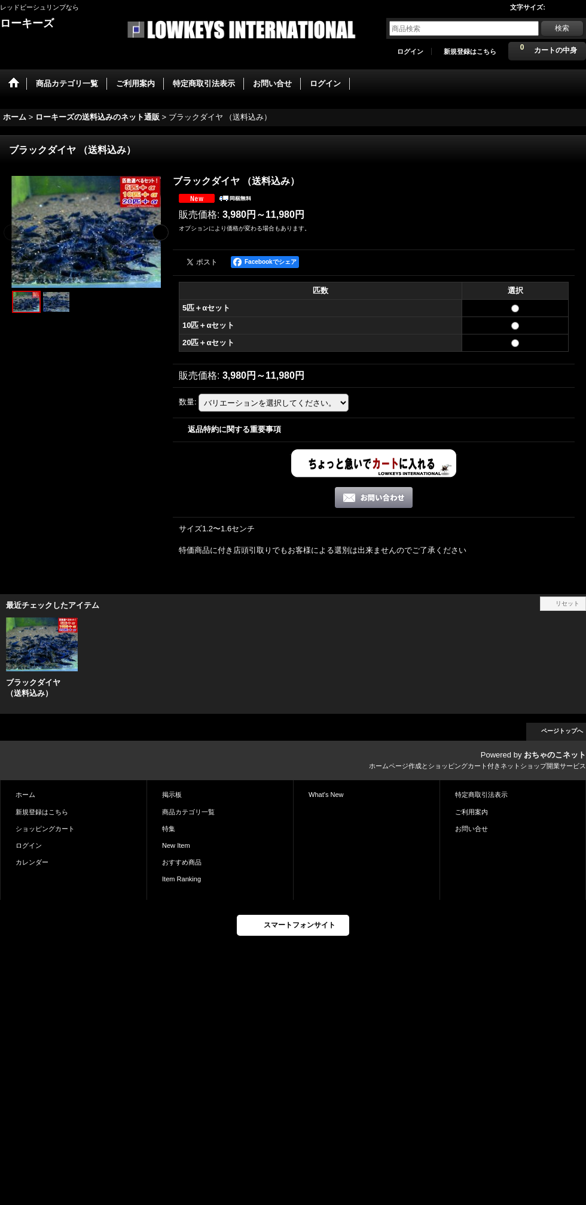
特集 (168, 828)
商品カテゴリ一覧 (188, 811)
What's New (326, 794)
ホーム (25, 794)
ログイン (410, 51)
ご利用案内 (471, 811)
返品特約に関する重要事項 (234, 429)
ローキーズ (27, 23)
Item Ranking (181, 879)
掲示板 (172, 794)
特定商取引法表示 (481, 794)
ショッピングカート (45, 828)
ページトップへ (562, 731)
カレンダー (32, 862)
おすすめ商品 (182, 862)
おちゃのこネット (555, 754)
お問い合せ (471, 828)
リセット (567, 603)
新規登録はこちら (470, 51)
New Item (176, 845)
